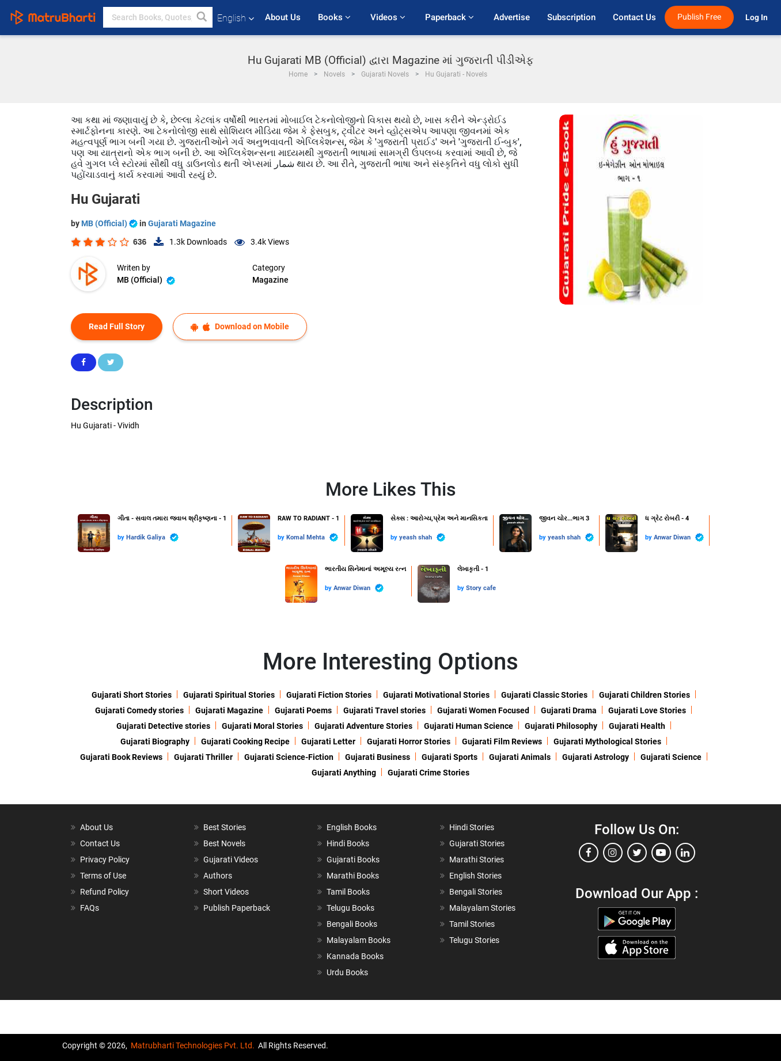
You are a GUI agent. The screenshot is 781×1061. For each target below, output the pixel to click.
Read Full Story (117, 326)
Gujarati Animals (520, 757)
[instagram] (613, 852)
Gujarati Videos (230, 859)
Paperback (450, 17)
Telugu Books (350, 907)
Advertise (512, 17)
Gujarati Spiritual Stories (229, 694)
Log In (757, 18)
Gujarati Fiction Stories (328, 694)
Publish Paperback (236, 907)
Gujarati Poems (303, 710)
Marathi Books (353, 875)
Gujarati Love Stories (647, 710)
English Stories (475, 875)
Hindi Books (348, 843)
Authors (217, 875)
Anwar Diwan (679, 537)
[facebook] (588, 852)
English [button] (235, 18)
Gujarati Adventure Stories (363, 726)
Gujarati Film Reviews (502, 741)
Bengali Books (352, 924)
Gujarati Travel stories (384, 710)
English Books (352, 827)
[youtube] (661, 852)
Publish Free (699, 17)
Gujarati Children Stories (644, 694)
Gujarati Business (377, 757)
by (121, 537)
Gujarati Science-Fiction (288, 757)
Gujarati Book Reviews (121, 757)
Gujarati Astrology (595, 757)
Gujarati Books (353, 859)
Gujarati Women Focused (483, 710)
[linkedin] (685, 852)
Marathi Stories (476, 859)
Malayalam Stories (482, 907)
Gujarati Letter (328, 741)
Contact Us (634, 17)
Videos (389, 17)
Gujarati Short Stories (132, 694)
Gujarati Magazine (182, 223)
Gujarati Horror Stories (408, 741)
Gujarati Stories (477, 843)
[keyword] (158, 17)
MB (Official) (110, 223)
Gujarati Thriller (203, 757)
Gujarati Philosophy (561, 726)
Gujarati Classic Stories (544, 694)
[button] (202, 17)
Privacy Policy (105, 859)
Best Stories (224, 827)
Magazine (270, 279)
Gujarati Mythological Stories (607, 741)
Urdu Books (347, 972)
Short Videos (226, 891)
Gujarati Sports (449, 757)
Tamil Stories (472, 924)
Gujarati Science (671, 757)
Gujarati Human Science (468, 726)
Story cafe (481, 588)
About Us (283, 17)
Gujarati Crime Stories (428, 772)
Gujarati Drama (569, 710)
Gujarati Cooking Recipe (245, 741)
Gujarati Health (637, 726)
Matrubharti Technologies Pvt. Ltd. (193, 1045)
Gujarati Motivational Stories (436, 694)
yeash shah (422, 537)
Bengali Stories (475, 891)
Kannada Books (355, 956)
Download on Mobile (240, 327)
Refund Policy (104, 891)
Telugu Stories (474, 940)
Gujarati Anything (344, 772)
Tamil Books (348, 891)
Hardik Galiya (152, 537)
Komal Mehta (312, 537)
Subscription (571, 17)
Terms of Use (103, 875)
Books (335, 17)
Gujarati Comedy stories (139, 710)
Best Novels (224, 843)
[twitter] (637, 852)
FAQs (89, 907)
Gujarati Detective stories (163, 726)
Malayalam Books (358, 940)
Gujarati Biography (154, 741)
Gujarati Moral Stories (262, 726)
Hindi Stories (471, 827)
